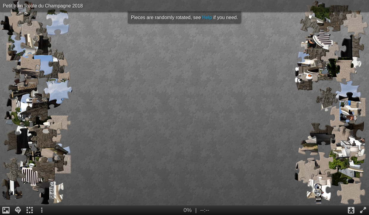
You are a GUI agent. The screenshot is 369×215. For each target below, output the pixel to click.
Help (207, 17)
